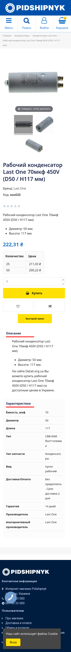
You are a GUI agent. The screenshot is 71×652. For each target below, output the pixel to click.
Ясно (13, 642)
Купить (34, 293)
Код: (6, 195)
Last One (19, 188)
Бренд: (8, 188)
